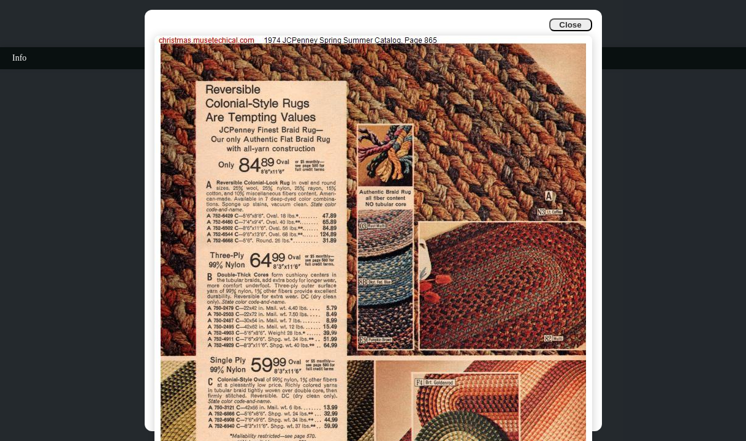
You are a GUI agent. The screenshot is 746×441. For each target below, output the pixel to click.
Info (19, 57)
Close (570, 24)
